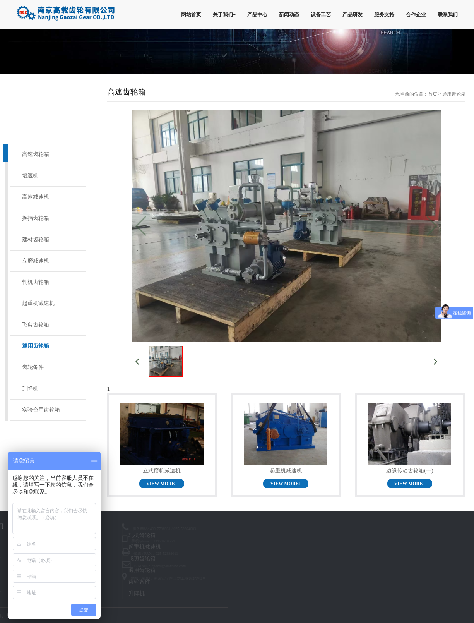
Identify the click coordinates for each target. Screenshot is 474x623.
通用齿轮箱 (35, 346)
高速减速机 (35, 197)
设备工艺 (321, 14)
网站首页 (191, 14)
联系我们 (448, 14)
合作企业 (416, 14)
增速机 (30, 175)
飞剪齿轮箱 (35, 325)
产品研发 (352, 14)
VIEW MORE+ (161, 483)
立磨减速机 (35, 261)
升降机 (30, 388)
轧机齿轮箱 (35, 282)
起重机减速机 (38, 303)
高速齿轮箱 (35, 154)
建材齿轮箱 (35, 239)
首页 (432, 94)
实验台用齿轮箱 (41, 410)
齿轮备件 (33, 367)
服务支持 (384, 14)
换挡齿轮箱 (35, 218)
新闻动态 (289, 14)
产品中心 (257, 14)
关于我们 (224, 14)
